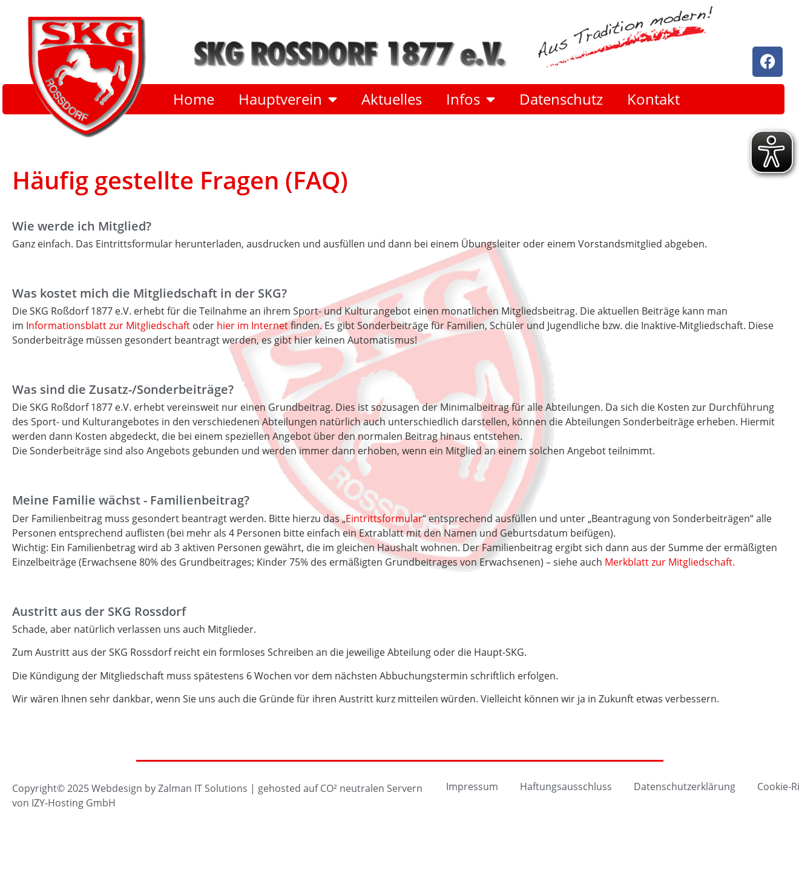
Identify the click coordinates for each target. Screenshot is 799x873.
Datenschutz (561, 99)
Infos (470, 99)
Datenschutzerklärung (684, 786)
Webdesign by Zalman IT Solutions (169, 788)
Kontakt (653, 99)
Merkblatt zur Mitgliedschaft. (670, 561)
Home (193, 99)
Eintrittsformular (384, 518)
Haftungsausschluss (566, 786)
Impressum (472, 786)
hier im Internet (252, 325)
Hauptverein (287, 99)
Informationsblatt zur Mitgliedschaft (108, 325)
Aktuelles (391, 99)
